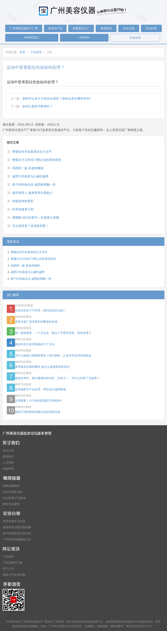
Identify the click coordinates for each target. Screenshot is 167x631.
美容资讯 (106, 28)
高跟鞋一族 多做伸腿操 (27, 168)
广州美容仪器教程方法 (17, 539)
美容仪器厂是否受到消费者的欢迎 (36, 321)
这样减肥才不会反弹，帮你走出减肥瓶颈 (40, 389)
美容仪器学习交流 (14, 521)
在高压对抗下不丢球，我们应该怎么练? (40, 310)
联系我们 (8, 456)
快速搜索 (135, 37)
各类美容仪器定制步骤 (17, 527)
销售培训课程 (11, 504)
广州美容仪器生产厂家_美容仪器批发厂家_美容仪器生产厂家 (83, 11)
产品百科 (8, 556)
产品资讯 (36, 52)
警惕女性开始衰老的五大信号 (32, 151)
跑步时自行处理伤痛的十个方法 (35, 344)
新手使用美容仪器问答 (17, 533)
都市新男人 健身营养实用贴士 (32, 193)
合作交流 (128, 28)
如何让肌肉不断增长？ (37, 106)
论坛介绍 (8, 450)
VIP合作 (84, 37)
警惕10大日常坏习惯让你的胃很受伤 (36, 160)
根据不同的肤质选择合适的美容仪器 (37, 412)
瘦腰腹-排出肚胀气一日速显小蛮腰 (35, 217)
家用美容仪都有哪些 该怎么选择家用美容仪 (42, 366)
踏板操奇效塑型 (22, 201)
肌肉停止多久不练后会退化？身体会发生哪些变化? (56, 98)
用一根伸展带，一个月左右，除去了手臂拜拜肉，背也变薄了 (53, 333)
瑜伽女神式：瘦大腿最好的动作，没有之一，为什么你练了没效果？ (57, 378)
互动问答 (151, 28)
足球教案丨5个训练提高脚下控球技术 (38, 400)
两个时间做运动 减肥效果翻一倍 (34, 184)
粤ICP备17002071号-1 (139, 626)
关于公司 (8, 568)
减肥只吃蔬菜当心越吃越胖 (30, 176)
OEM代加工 (31, 37)
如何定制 (147, 621)
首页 (22, 52)
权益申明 (8, 468)
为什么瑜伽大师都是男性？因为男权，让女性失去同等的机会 (53, 355)
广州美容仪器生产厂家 (24, 28)
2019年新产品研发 (14, 498)
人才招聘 (8, 462)
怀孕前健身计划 (22, 209)
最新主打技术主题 (14, 574)
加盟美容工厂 (81, 28)
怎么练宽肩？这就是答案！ (30, 225)
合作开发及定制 (12, 492)
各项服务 (33, 626)
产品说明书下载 (12, 562)
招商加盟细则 (11, 485)
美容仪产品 (55, 28)
